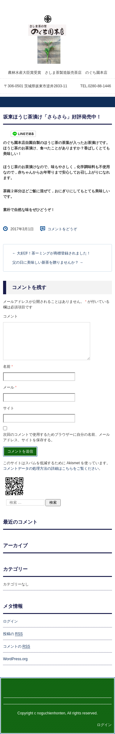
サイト (8, 408)
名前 (8, 366)
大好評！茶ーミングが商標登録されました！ (51, 253)
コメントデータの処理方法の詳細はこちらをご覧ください (51, 468)
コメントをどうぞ (62, 229)
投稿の (13, 634)
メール (10, 387)
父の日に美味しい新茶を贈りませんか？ (47, 262)
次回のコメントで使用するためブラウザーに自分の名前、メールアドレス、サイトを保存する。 (56, 437)
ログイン (10, 621)
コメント (10, 316)
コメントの (16, 646)
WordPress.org (15, 659)
